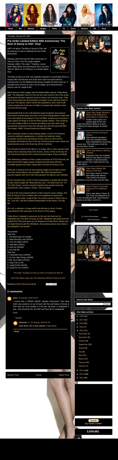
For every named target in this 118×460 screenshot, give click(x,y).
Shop (104, 29)
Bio (20, 29)
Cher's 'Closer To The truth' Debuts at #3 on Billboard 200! (97, 188)
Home (39, 375)
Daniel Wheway (23, 284)
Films (54, 29)
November (83, 337)
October (82, 341)
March (81, 359)
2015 (81, 327)
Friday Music (51, 326)
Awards (84, 29)
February (83, 362)
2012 (81, 374)
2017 (81, 320)
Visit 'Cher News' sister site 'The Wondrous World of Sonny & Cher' (38, 278)
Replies (19, 318)
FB (94, 29)
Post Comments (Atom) (43, 384)
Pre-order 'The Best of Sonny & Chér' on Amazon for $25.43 (38, 273)
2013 (81, 370)
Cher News (93, 210)
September (83, 344)
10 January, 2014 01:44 (40, 322)
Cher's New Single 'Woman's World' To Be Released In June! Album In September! (98, 115)
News (10, 29)
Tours (73, 29)
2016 (81, 323)
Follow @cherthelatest (97, 219)
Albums (31, 29)
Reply (15, 313)
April (81, 355)
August (82, 348)
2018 (81, 316)
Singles (43, 29)
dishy (15, 298)
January (82, 366)
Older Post (64, 375)
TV (64, 29)
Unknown (23, 322)
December (83, 334)
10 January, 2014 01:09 (28, 298)
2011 (81, 378)
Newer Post (13, 375)
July (81, 352)
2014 (81, 330)
